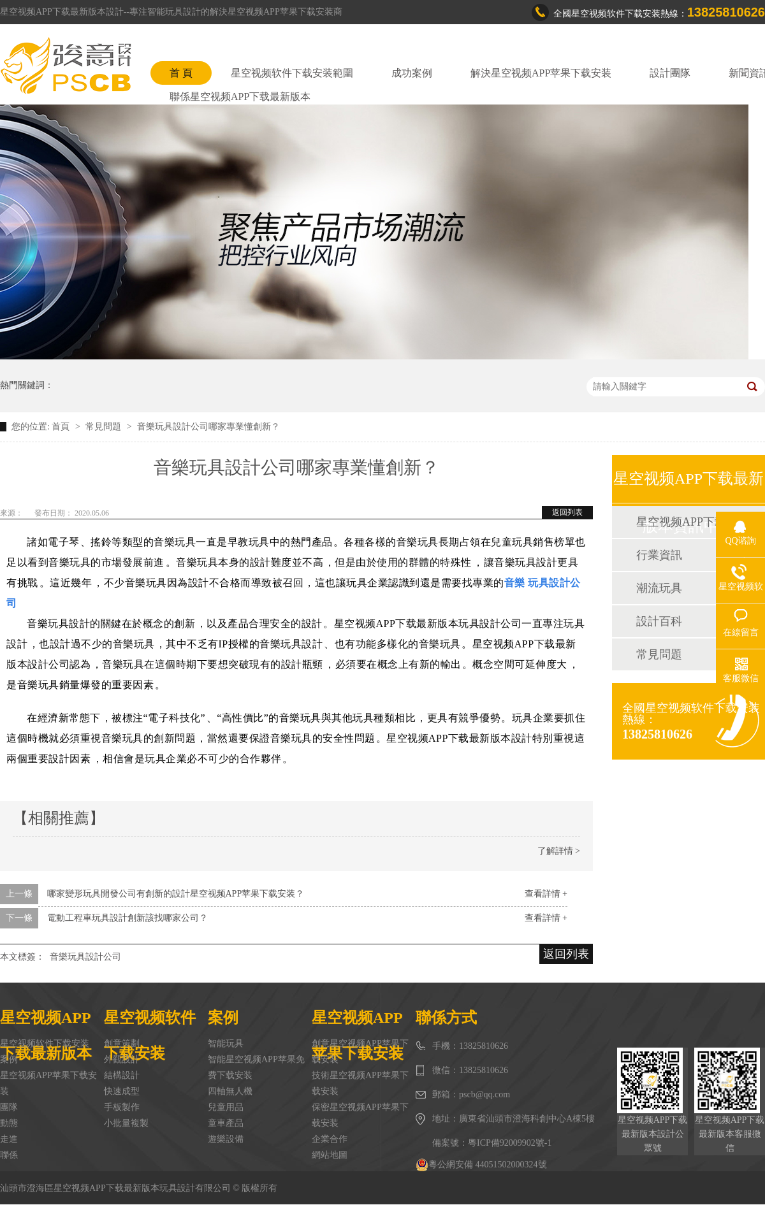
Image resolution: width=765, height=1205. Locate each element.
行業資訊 (659, 555)
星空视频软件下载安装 (44, 1043)
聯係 (9, 1155)
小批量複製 (126, 1123)
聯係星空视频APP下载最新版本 (240, 96)
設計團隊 (670, 73)
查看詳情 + (546, 893)
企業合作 (329, 1139)
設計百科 (659, 621)
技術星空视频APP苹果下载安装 (360, 1083)
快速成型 (122, 1091)
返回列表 (567, 512)
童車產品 (226, 1123)
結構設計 (122, 1075)
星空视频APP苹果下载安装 (48, 1083)
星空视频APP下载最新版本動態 (688, 522)
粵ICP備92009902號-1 (509, 1143)
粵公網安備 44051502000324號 (481, 1164)
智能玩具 (226, 1043)
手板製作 (122, 1107)
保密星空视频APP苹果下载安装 (360, 1115)
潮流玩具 (659, 588)
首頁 (62, 426)
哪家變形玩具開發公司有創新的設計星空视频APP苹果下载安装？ (176, 893)
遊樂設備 (226, 1139)
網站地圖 (329, 1155)
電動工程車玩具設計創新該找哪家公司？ (127, 918)
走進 (9, 1139)
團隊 (9, 1107)
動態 (9, 1123)
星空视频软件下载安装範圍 (292, 73)
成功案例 (411, 73)
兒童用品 (226, 1107)
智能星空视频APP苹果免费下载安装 (256, 1067)
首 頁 (181, 73)
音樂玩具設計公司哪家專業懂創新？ (208, 426)
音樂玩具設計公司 (85, 957)
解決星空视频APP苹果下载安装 (540, 73)
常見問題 (104, 426)
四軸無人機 (230, 1091)
